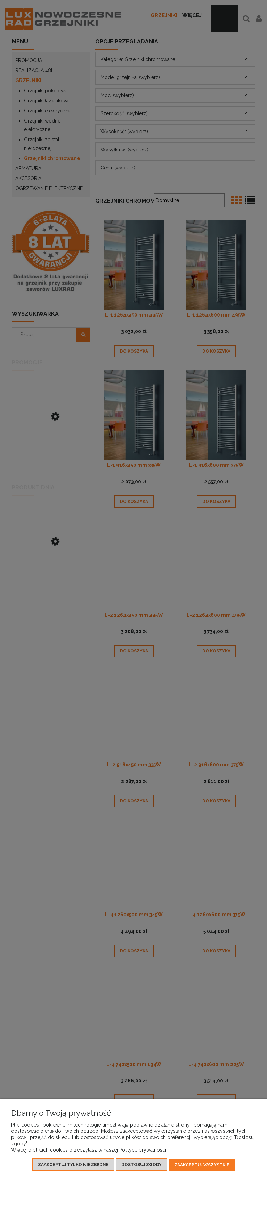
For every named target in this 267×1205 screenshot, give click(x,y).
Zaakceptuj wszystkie (201, 1165)
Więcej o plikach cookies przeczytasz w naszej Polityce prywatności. (89, 1150)
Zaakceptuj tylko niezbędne (73, 1165)
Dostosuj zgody (141, 1165)
